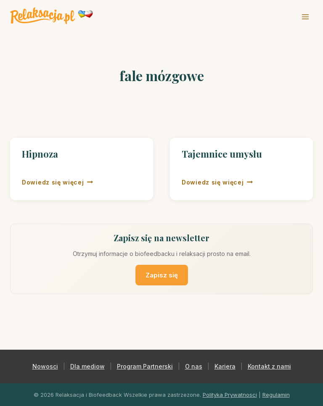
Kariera (225, 366)
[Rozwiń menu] (305, 16)
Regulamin (276, 394)
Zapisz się (162, 275)
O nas (193, 366)
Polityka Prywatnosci (230, 394)
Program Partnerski (145, 366)
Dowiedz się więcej (57, 181)
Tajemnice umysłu (222, 154)
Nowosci (45, 366)
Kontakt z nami (269, 366)
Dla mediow (87, 366)
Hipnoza (40, 154)
